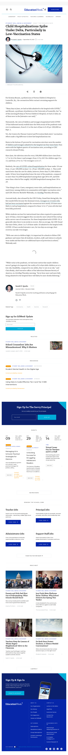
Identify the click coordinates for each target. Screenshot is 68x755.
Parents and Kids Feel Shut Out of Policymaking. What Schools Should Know (17, 595)
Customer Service (51, 712)
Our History (34, 709)
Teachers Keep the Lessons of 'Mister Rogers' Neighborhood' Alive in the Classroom (17, 644)
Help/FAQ (49, 709)
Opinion (58, 16)
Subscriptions (34, 726)
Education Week (29, 289)
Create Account (15, 693)
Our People (34, 712)
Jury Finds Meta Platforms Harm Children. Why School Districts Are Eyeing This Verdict (47, 596)
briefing (40, 192)
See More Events (34, 492)
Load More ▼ (34, 668)
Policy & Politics (23, 16)
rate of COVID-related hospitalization (30, 166)
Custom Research (52, 742)
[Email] (24, 417)
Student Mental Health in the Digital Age (22, 369)
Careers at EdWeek (36, 718)
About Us (33, 702)
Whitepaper (38, 366)
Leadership (11, 16)
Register (30, 478)
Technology (50, 16)
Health (28, 307)
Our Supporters (35, 715)
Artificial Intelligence (13, 446)
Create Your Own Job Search (34, 555)
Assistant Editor (20, 289)
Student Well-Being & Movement (19, 23)
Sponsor (37, 378)
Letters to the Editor (52, 706)
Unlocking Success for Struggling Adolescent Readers (31, 458)
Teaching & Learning (37, 16)
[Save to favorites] (34, 92)
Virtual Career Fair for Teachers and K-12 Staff (52, 449)
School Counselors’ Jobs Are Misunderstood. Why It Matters (21, 346)
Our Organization (35, 706)
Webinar (8, 448)
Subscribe (55, 9)
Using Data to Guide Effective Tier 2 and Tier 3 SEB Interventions (26, 383)
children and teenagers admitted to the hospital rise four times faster (33, 145)
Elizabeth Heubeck (41, 654)
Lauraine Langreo (10, 351)
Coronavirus (19, 307)
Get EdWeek (34, 723)
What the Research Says (43, 23)
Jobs (47, 444)
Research (45, 307)
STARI (38, 480)
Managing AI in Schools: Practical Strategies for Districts (13, 455)
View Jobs (13, 522)
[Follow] (32, 286)
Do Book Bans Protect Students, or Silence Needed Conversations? (47, 643)
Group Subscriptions (36, 732)
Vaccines (36, 307)
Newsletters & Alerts (36, 729)
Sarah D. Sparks (17, 39)
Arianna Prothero (10, 606)
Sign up (47, 417)
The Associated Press (42, 610)
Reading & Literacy (32, 447)
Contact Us (50, 702)
